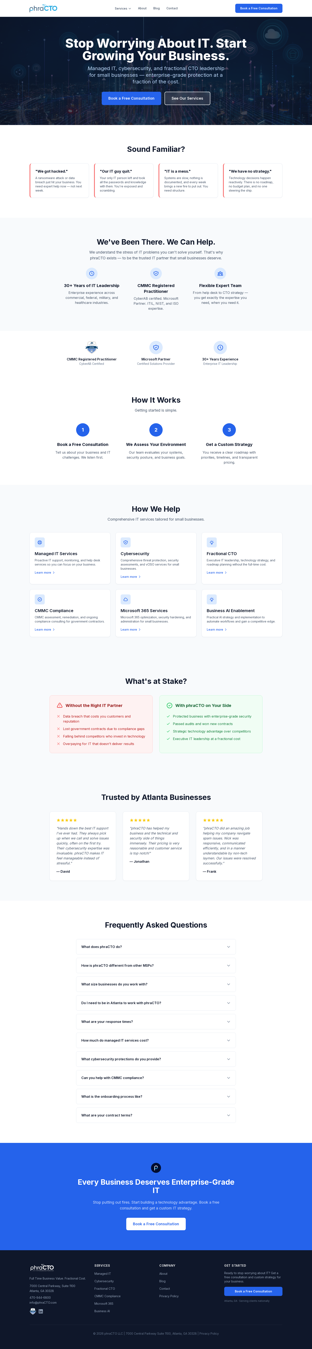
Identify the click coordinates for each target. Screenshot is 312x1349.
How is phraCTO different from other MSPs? (156, 965)
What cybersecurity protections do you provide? (156, 1059)
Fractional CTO (104, 1288)
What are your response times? (156, 1022)
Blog (156, 8)
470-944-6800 (40, 1297)
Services (123, 8)
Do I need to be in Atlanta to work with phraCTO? (156, 1003)
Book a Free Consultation (258, 8)
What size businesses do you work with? (156, 984)
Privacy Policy (169, 1296)
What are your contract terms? (156, 1115)
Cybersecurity (104, 1281)
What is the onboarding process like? (156, 1096)
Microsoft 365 (103, 1303)
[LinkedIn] (41, 1311)
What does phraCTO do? (156, 947)
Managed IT (102, 1273)
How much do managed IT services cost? (156, 1040)
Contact (172, 8)
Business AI (102, 1311)
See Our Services (187, 98)
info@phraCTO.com (43, 1302)
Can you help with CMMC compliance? (156, 1078)
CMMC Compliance (107, 1296)
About (142, 8)
